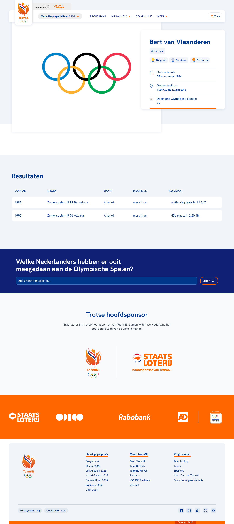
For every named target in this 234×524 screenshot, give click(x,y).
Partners (135, 475)
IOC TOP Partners (140, 480)
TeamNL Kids (137, 466)
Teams (178, 466)
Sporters (179, 470)
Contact (134, 485)
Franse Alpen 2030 (97, 480)
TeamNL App (181, 461)
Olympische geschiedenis (188, 480)
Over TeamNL (138, 461)
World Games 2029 (97, 475)
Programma (98, 16)
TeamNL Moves (139, 470)
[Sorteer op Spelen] (62, 190)
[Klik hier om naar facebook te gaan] (181, 510)
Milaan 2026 (121, 16)
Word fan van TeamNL (187, 475)
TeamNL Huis (144, 16)
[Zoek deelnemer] (209, 281)
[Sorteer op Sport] (117, 190)
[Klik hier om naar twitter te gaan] (205, 510)
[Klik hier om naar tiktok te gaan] (197, 510)
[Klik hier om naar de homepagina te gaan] (23, 13)
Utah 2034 (92, 489)
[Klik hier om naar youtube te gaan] (213, 510)
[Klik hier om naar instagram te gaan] (189, 510)
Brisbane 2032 (94, 485)
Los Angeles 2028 (96, 470)
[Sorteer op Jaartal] (31, 190)
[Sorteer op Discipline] (152, 190)
